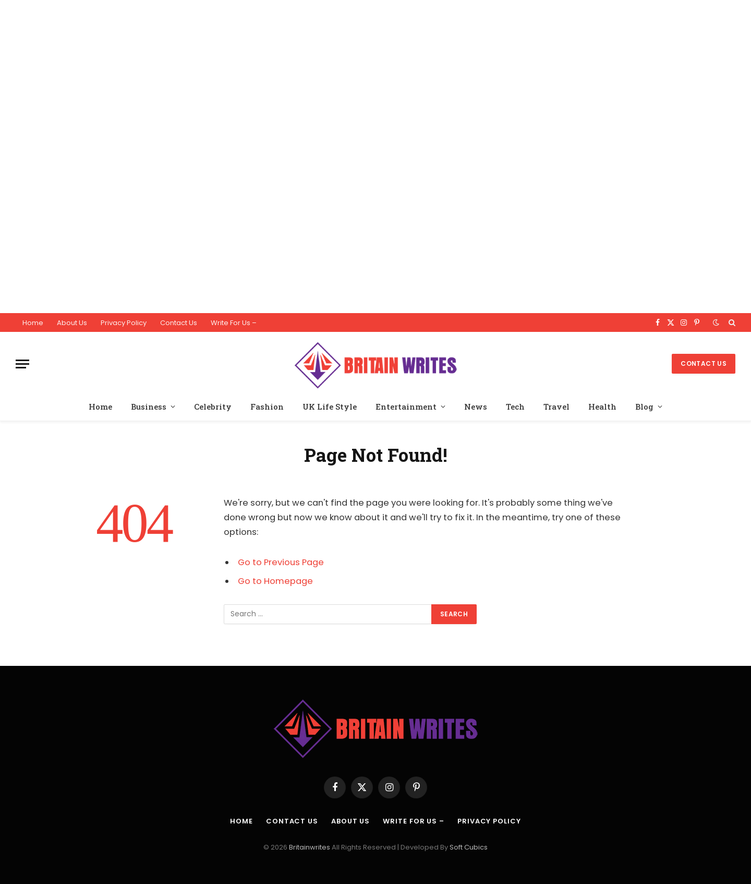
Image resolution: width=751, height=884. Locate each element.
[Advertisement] (313, 156)
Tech (515, 406)
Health (602, 406)
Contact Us (178, 323)
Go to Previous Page (281, 562)
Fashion (267, 406)
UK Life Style (329, 406)
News (475, 406)
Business (148, 406)
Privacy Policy (124, 323)
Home (32, 323)
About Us (72, 323)
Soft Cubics (469, 847)
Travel (556, 406)
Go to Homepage (275, 581)
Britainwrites (310, 847)
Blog (644, 406)
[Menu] (22, 364)
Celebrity (213, 406)
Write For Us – (234, 323)
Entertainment (406, 406)
